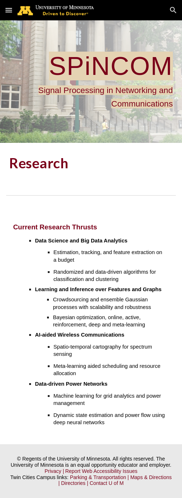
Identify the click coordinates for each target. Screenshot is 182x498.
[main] (91, 81)
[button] (9, 10)
